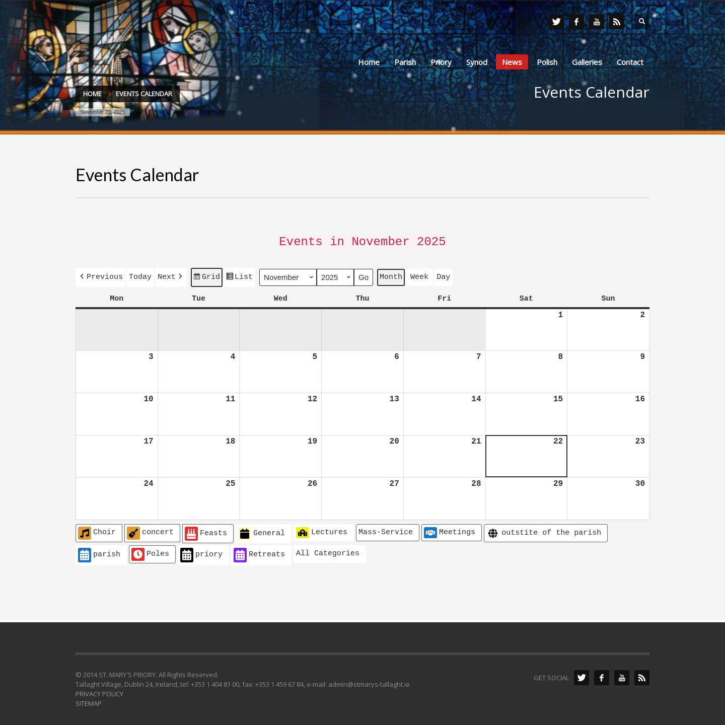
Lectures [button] (321, 529)
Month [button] (391, 274)
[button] (100, 274)
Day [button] (443, 274)
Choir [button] (97, 529)
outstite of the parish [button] (543, 530)
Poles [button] (150, 550)
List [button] (239, 275)
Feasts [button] (206, 530)
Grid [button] (206, 275)
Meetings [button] (449, 529)
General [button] (261, 530)
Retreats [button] (259, 551)
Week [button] (419, 274)
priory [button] (201, 551)
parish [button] (99, 551)
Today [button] (140, 274)
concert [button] (150, 529)
